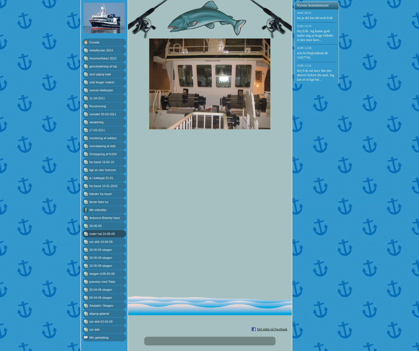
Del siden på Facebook (272, 329)
